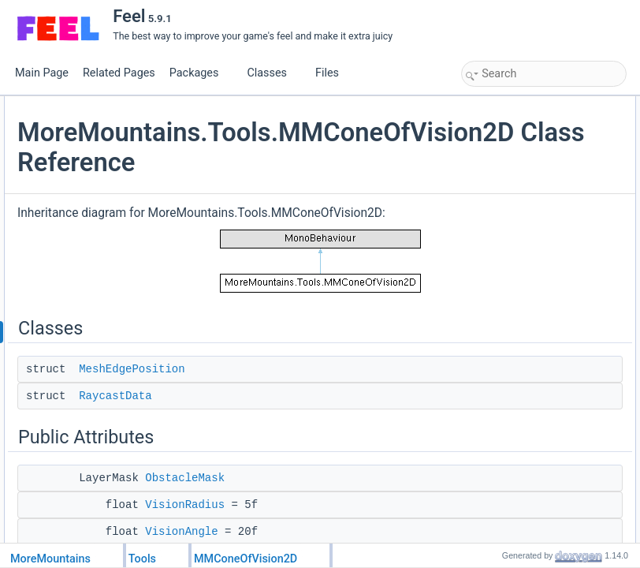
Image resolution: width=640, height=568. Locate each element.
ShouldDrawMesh (515, 347)
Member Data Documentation (528, 434)
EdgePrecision (508, 382)
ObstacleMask (508, 174)
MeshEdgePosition (319, 446)
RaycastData (302, 473)
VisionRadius (506, 191)
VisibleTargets (507, 330)
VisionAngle (503, 209)
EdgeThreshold (510, 399)
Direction (496, 243)
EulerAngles (504, 261)
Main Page (42, 73)
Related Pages (119, 73)
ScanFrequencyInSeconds (534, 313)
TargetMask (502, 295)
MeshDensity (505, 365)
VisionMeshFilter (513, 417)
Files (333, 73)
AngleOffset (502, 226)
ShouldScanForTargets (526, 278)
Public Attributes (500, 157)
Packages (200, 73)
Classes (273, 73)
